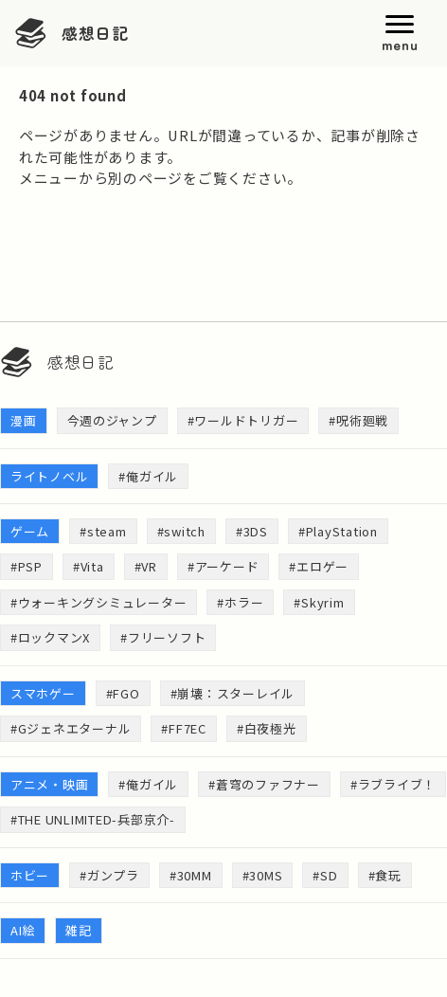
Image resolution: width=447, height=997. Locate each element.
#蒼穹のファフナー (264, 784)
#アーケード (223, 566)
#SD (325, 875)
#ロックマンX (50, 637)
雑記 (78, 930)
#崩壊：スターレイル (232, 693)
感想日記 (95, 33)
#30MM (191, 875)
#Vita (88, 566)
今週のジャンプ (112, 420)
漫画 (23, 420)
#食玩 (385, 875)
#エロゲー (319, 566)
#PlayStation (338, 531)
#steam (103, 531)
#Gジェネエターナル (70, 728)
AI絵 (22, 930)
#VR (145, 566)
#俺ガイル (148, 476)
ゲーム (29, 531)
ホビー (29, 875)
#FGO (123, 693)
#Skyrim (319, 602)
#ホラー (240, 602)
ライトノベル (49, 476)
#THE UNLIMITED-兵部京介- (92, 819)
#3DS (252, 531)
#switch (181, 531)
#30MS (262, 875)
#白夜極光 (266, 728)
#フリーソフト (163, 637)
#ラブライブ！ (393, 784)
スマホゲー (43, 693)
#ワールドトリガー (243, 420)
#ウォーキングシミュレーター (98, 602)
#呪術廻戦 (358, 420)
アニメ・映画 (49, 784)
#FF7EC (183, 728)
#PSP (26, 566)
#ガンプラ (109, 875)
